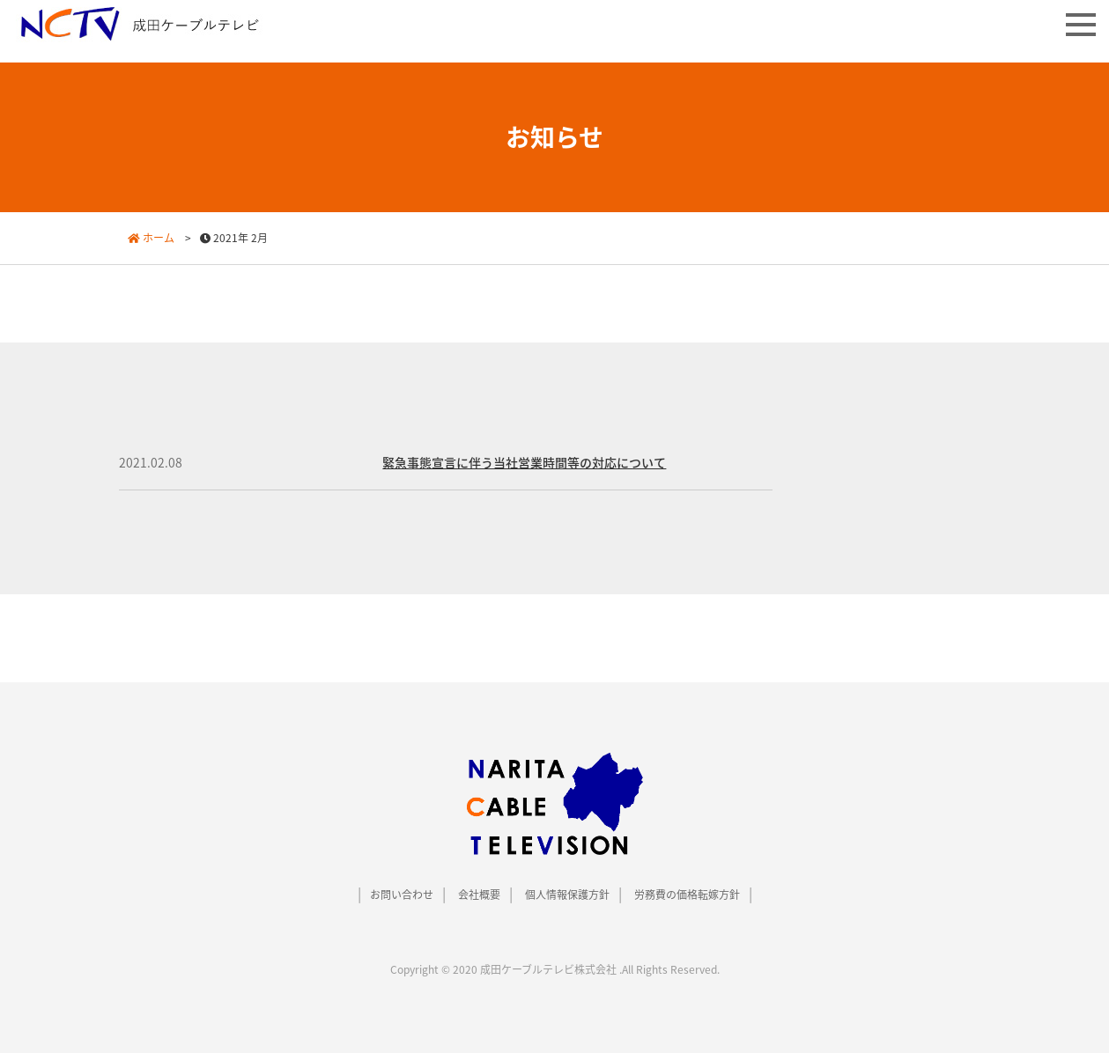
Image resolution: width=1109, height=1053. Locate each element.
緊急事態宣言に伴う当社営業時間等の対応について (524, 462)
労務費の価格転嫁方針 (687, 894)
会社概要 (479, 894)
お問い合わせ (401, 894)
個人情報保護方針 (567, 894)
